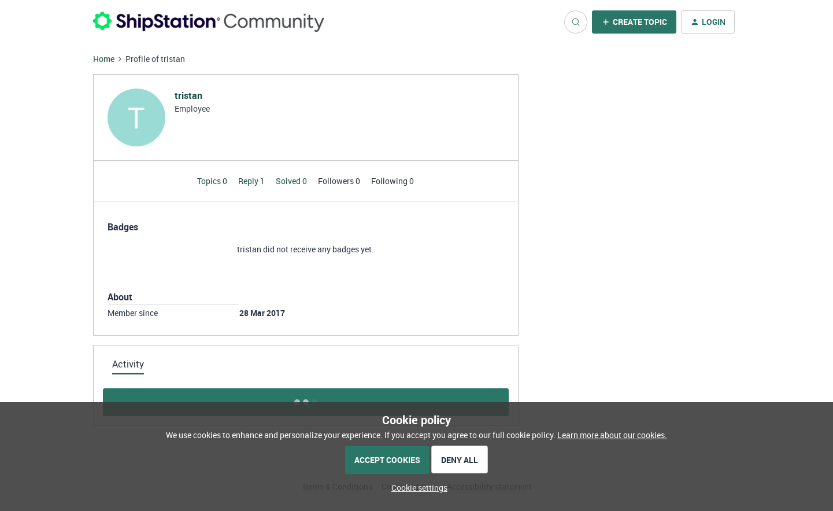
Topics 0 (213, 180)
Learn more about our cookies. (612, 434)
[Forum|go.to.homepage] (208, 22)
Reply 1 (252, 180)
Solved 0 (292, 180)
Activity (128, 364)
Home (103, 58)
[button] (634, 22)
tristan (188, 95)
